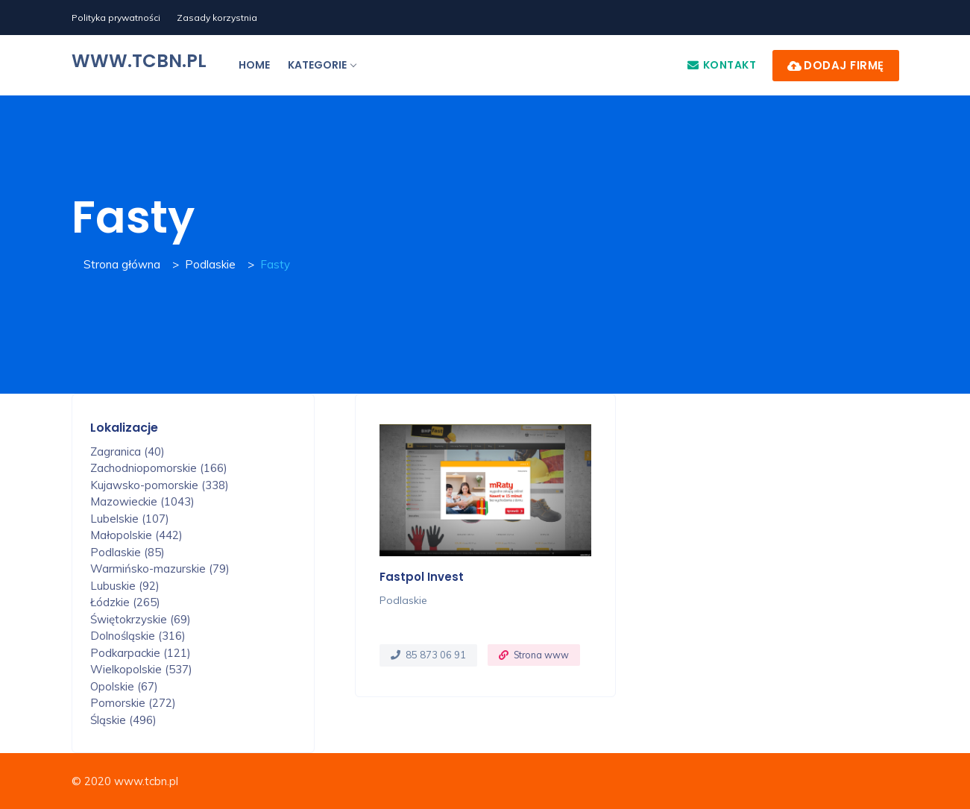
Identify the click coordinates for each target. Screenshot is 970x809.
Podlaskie (210, 264)
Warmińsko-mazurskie (160, 568)
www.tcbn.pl (139, 60)
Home (254, 64)
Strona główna (122, 264)
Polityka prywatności (116, 17)
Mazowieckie (142, 501)
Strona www (541, 655)
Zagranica (127, 451)
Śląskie (123, 720)
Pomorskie (133, 703)
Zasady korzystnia (217, 17)
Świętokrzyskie (140, 619)
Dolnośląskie (138, 636)
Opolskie (124, 686)
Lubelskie (129, 518)
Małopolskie (136, 535)
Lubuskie (125, 586)
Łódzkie (125, 602)
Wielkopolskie (141, 669)
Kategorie (322, 64)
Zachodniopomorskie (158, 468)
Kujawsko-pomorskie (159, 485)
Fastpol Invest (422, 577)
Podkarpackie (140, 653)
